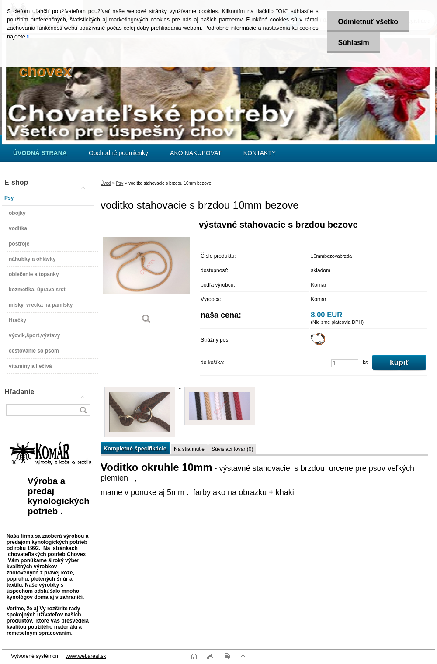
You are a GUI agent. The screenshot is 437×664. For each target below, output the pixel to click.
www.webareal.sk (86, 656)
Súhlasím (353, 42)
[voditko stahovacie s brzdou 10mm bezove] (146, 275)
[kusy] (344, 363)
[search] (83, 410)
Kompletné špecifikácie (135, 448)
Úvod (106, 183)
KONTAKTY (259, 152)
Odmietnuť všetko (368, 21)
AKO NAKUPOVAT (196, 152)
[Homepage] (40, 153)
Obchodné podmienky (118, 152)
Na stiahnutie (189, 449)
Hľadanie (19, 391)
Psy (119, 183)
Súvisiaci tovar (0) (232, 449)
